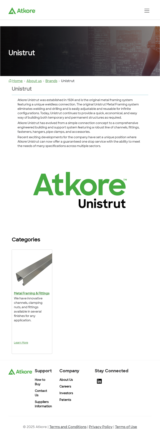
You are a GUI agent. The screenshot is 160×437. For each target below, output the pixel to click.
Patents (65, 400)
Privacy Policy (100, 427)
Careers (65, 386)
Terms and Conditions (67, 427)
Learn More (21, 343)
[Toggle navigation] (147, 11)
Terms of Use (126, 427)
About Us (66, 380)
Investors (66, 393)
